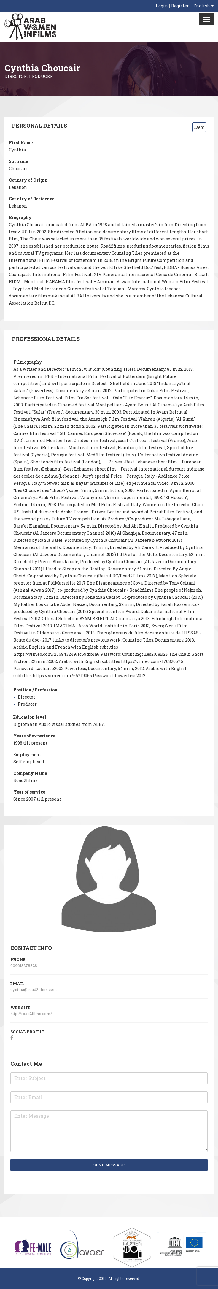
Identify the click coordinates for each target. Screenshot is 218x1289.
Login (162, 6)
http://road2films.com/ (31, 1013)
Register (180, 6)
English (201, 6)
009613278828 (23, 965)
